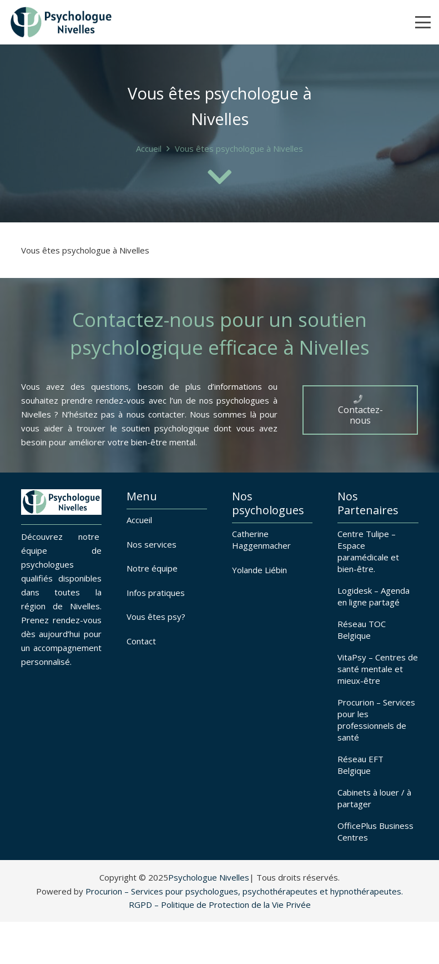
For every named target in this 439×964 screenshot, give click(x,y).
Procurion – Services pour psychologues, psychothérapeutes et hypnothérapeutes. (244, 891)
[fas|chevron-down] (220, 177)
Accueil (139, 519)
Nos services (151, 544)
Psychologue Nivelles (208, 877)
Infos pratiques (156, 592)
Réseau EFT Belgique (360, 764)
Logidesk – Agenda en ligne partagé (373, 596)
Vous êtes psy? (156, 616)
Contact (141, 641)
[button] (422, 22)
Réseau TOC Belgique (361, 629)
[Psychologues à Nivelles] (61, 22)
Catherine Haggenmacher (261, 539)
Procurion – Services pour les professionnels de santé (376, 720)
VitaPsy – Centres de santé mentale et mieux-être (377, 669)
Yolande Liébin (259, 569)
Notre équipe (152, 568)
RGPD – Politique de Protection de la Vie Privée (220, 904)
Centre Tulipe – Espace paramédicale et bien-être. (368, 551)
